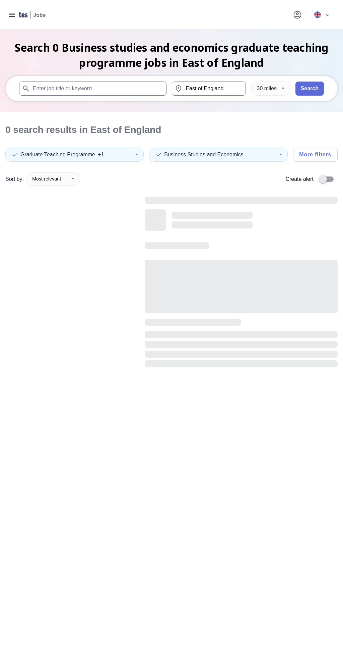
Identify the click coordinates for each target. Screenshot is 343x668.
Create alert (299, 179)
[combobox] (92, 89)
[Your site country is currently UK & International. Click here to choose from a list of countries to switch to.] (321, 14)
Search (310, 88)
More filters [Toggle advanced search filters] (315, 154)
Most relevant (53, 179)
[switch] (328, 179)
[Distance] (270, 89)
